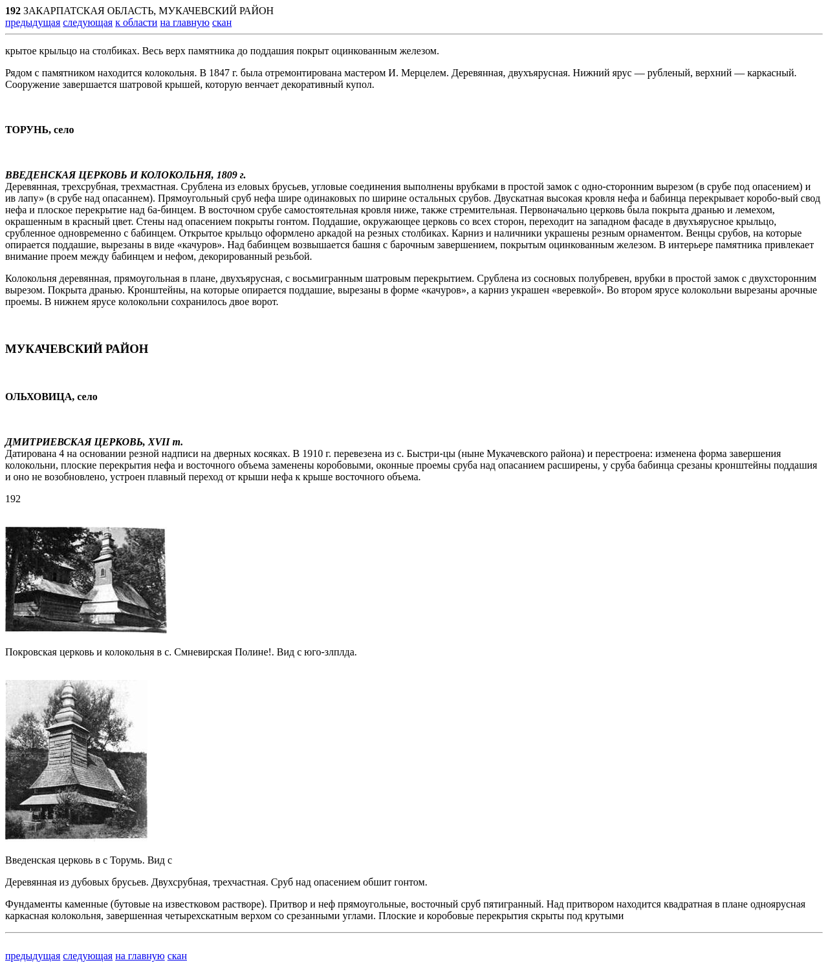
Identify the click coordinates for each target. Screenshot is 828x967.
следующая (88, 22)
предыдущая (32, 22)
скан (222, 22)
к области (136, 22)
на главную (185, 22)
